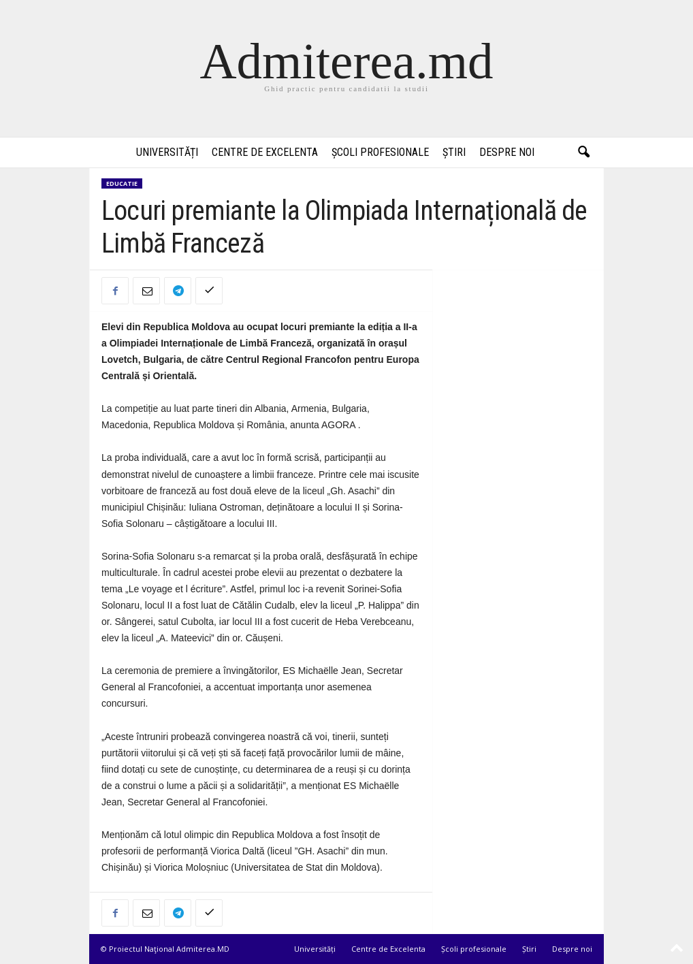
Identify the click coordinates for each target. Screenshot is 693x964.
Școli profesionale (380, 152)
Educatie (122, 183)
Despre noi (506, 152)
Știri (454, 152)
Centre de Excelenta (265, 152)
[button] (583, 152)
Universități (167, 152)
